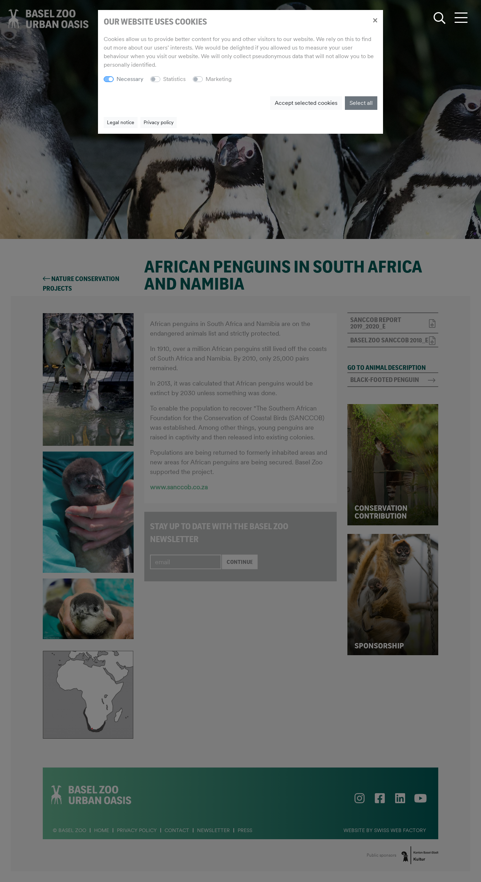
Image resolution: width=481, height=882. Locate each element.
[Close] (375, 20)
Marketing (219, 79)
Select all (361, 103)
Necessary (130, 79)
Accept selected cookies (306, 103)
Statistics (174, 79)
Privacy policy (159, 122)
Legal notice (120, 122)
